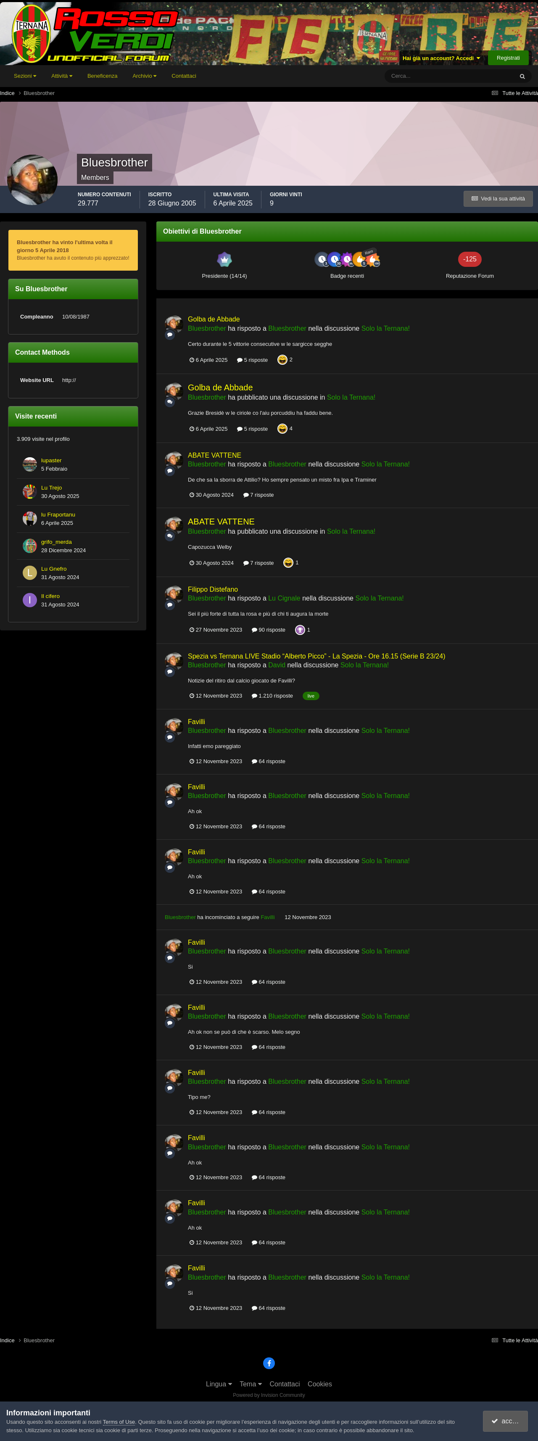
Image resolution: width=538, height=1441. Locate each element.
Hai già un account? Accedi (441, 58)
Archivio (144, 76)
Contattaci (183, 76)
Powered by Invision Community (269, 1395)
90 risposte (268, 630)
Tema (251, 1384)
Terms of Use (119, 1422)
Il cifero (50, 596)
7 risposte (258, 495)
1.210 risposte (272, 696)
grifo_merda (56, 542)
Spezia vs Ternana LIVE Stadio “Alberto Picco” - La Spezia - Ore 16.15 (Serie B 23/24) (316, 656)
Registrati (508, 58)
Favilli (196, 721)
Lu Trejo (51, 488)
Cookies (320, 1384)
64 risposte (268, 761)
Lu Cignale (284, 598)
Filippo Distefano (213, 589)
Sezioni (25, 76)
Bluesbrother (207, 328)
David (276, 665)
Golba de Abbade (214, 319)
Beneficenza (102, 76)
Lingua (219, 1384)
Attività (61, 76)
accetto (506, 1421)
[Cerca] (414, 76)
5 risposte (252, 360)
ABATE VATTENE (214, 455)
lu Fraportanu (58, 514)
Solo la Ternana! (385, 328)
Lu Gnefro (54, 569)
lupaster (51, 460)
